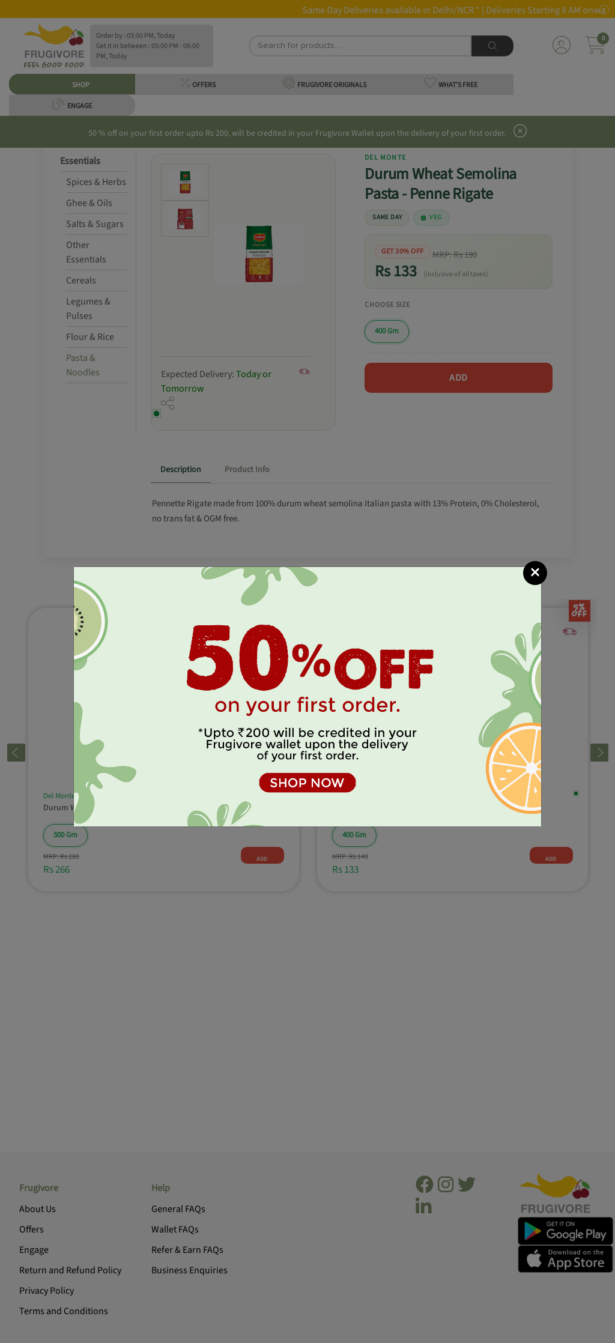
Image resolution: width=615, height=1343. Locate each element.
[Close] (535, 573)
